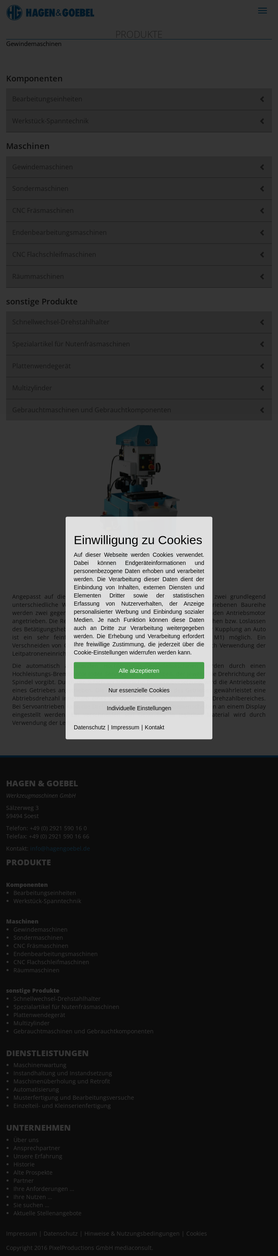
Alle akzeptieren (139, 670)
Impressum (125, 727)
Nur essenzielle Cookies (139, 690)
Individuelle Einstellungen (139, 708)
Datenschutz (90, 727)
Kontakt (154, 727)
